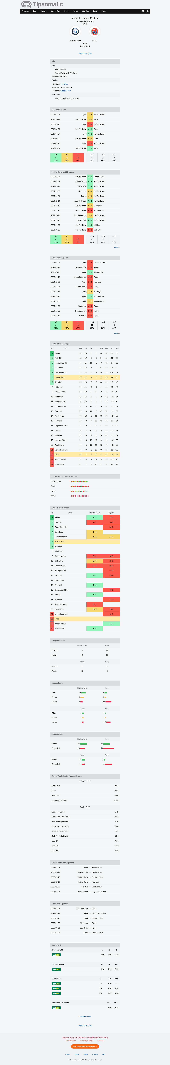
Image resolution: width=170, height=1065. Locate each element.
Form (104, 11)
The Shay (64, 84)
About (86, 1054)
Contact (95, 1054)
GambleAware (71, 1040)
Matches (25, 11)
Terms (77, 1054)
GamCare (100, 1040)
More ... (117, 247)
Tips (34, 11)
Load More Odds (84, 1017)
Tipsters (43, 11)
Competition (55, 11)
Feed (66, 11)
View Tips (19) (85, 53)
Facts (95, 11)
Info (103, 1054)
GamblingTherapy (86, 1040)
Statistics (85, 11)
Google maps (65, 91)
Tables (75, 11)
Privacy (67, 1054)
